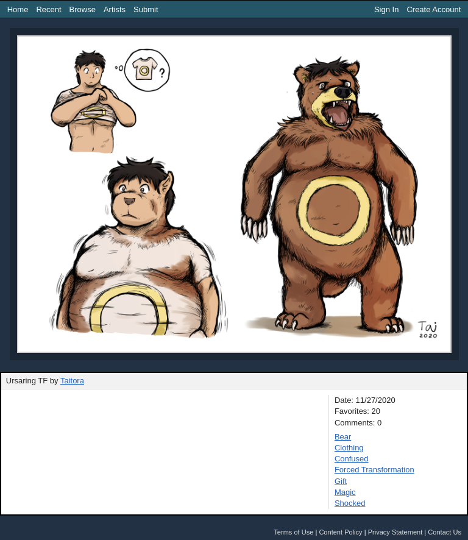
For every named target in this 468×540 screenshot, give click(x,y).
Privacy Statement (395, 532)
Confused (352, 458)
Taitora (72, 380)
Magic (345, 492)
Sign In (386, 9)
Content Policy (340, 532)
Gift (341, 481)
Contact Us (444, 532)
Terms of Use (293, 532)
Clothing (349, 447)
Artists (115, 9)
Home (18, 9)
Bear (343, 436)
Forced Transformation (374, 469)
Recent (48, 9)
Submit (145, 9)
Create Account (433, 9)
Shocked (350, 503)
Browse (82, 9)
